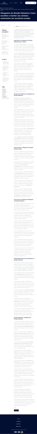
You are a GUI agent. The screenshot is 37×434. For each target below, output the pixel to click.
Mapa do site (18, 426)
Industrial (4, 91)
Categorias (16, 2)
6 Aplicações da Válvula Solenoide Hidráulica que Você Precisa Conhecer (6, 68)
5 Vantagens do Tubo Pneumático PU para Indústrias (6, 62)
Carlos (17, 26)
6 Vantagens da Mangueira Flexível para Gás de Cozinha (6, 74)
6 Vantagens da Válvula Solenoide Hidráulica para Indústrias (6, 79)
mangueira (4, 96)
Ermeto (4, 89)
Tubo (4, 94)
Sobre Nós (22, 3)
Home (11, 2)
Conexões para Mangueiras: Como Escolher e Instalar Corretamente (5, 53)
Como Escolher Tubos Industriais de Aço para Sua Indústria (5, 42)
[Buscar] (34, 3)
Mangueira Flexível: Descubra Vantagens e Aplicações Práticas (5, 47)
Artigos (4, 59)
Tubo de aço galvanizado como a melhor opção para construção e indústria (5, 36)
